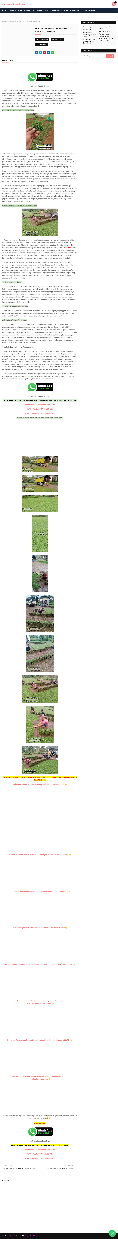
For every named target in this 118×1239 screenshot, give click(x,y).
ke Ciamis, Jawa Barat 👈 (40, 1079)
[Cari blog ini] (94, 56)
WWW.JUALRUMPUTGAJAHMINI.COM (40, 413)
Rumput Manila (88, 29)
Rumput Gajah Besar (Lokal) (106, 28)
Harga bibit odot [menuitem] (41, 10)
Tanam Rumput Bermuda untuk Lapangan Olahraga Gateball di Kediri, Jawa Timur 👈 (40, 964)
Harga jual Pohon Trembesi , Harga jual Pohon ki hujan (106, 38)
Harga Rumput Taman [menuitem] (20, 10)
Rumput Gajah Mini (89, 27)
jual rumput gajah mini (13, 4)
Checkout (41, 44)
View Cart (57, 40)
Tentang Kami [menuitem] (89, 10)
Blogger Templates (30, 1236)
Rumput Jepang (104, 34)
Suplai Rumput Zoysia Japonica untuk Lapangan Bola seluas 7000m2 (40, 1076)
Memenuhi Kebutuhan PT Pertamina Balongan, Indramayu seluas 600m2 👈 (40, 855)
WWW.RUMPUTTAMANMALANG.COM (40, 405)
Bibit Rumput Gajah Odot (89, 36)
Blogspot (12, 1236)
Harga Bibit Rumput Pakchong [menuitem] (66, 10)
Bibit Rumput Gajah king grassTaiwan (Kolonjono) (89, 41)
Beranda (5, 21)
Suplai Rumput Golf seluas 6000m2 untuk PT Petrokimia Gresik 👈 (40, 928)
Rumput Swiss (87, 32)
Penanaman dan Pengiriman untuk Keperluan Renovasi (40, 1001)
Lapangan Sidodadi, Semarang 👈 (40, 1003)
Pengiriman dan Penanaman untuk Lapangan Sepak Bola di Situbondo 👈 (40, 891)
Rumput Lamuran (104, 31)
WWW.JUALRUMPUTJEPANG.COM (40, 409)
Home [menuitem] (4, 10)
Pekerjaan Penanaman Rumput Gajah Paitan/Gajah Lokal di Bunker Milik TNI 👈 (40, 1040)
